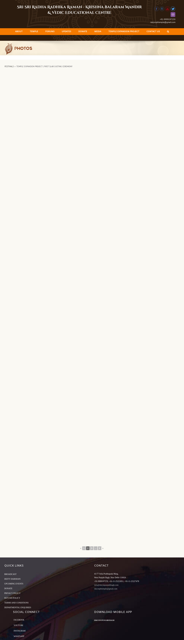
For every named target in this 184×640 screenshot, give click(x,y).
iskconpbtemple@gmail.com (162, 22)
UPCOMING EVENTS (13, 584)
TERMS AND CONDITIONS (16, 603)
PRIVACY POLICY (12, 593)
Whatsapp (19, 636)
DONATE (8, 588)
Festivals (9, 66)
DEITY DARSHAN (12, 579)
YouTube (18, 625)
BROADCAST (10, 574)
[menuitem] (19, 31)
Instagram (19, 631)
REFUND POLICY (12, 598)
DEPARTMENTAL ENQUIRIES (17, 607)
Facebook (19, 620)
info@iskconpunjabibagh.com (106, 585)
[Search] (167, 31)
